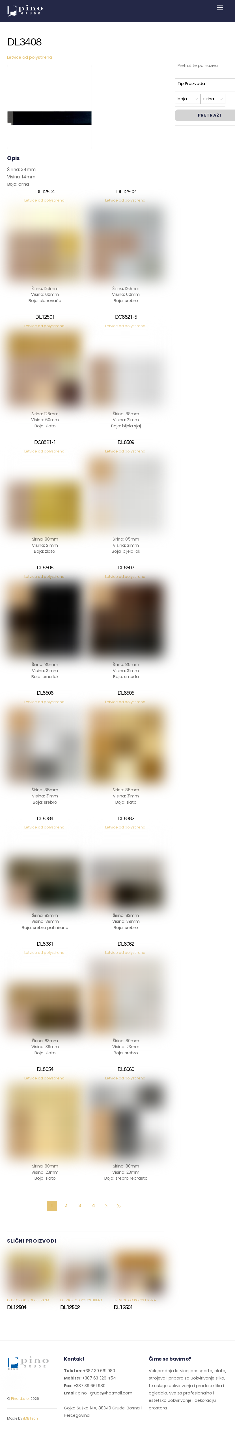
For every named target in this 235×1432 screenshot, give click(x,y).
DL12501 (45, 317)
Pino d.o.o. (20, 1398)
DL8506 (45, 693)
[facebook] (10, 1382)
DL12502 (125, 191)
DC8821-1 (45, 442)
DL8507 (126, 567)
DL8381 (45, 944)
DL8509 (126, 442)
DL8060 (126, 1069)
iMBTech (30, 1418)
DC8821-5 (126, 317)
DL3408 (24, 42)
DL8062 (126, 944)
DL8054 (45, 1069)
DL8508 (45, 567)
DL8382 (126, 818)
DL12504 (45, 191)
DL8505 (126, 693)
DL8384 (45, 818)
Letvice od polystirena (29, 57)
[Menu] (220, 7)
